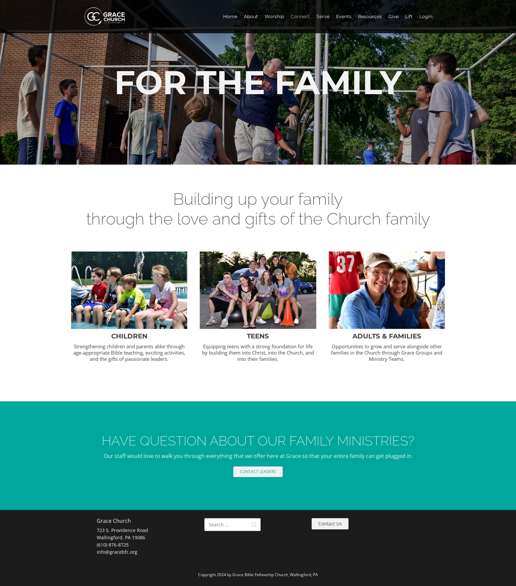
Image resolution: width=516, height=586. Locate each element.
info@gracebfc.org (117, 552)
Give (393, 16)
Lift (409, 16)
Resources (370, 16)
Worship (274, 16)
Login (425, 16)
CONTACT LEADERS (258, 471)
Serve (323, 16)
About (251, 16)
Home (230, 16)
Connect (300, 16)
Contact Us (330, 523)
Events (343, 16)
